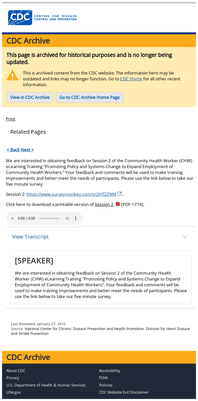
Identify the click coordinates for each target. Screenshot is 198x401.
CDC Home (131, 79)
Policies (105, 385)
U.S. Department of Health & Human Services (46, 385)
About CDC (15, 370)
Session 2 (119, 204)
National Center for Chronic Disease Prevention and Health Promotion (84, 328)
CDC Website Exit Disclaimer (124, 392)
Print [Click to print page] (10, 119)
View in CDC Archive (30, 97)
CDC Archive (28, 40)
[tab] (101, 236)
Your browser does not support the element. (44, 218)
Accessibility (109, 370)
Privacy (12, 377)
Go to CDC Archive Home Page (89, 97)
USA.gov (13, 392)
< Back (13, 150)
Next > (27, 150)
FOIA (103, 377)
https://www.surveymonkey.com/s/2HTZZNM (74, 194)
